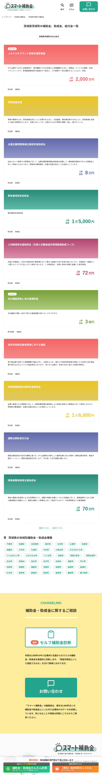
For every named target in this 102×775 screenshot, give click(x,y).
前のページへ (44, 528)
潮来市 (70, 561)
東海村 (21, 561)
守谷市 (46, 549)
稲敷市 (34, 567)
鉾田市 (34, 572)
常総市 (60, 555)
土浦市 (72, 544)
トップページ (6, 17)
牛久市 (83, 561)
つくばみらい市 (13, 555)
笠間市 (46, 567)
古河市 (60, 544)
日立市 (9, 561)
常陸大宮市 (74, 555)
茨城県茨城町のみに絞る (49, 36)
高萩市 (58, 572)
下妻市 (9, 544)
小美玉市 (59, 549)
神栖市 (21, 567)
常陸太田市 (90, 555)
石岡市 (9, 567)
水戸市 (46, 561)
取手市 (48, 544)
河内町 (58, 561)
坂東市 (84, 544)
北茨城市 (34, 544)
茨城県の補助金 (19, 17)
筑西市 (58, 567)
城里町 (9, 549)
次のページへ (58, 528)
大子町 (21, 549)
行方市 (9, 572)
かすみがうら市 (76, 549)
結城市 (70, 567)
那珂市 (21, 572)
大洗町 (34, 549)
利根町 (21, 544)
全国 (10, 89)
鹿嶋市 (70, 572)
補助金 (17, 89)
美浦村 (83, 567)
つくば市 (47, 555)
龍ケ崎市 (83, 572)
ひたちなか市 (31, 555)
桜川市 (34, 561)
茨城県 (11, 332)
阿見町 (46, 572)
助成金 (17, 183)
